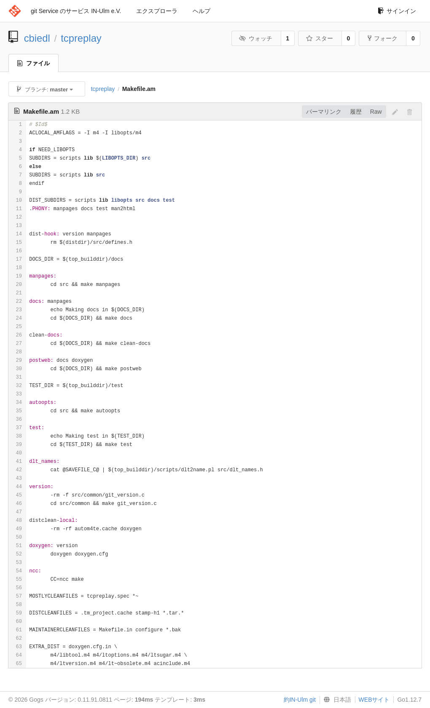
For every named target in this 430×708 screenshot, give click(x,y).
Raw (376, 111)
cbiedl (37, 38)
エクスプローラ (156, 11)
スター (319, 38)
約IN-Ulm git (300, 699)
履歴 (356, 111)
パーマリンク (323, 111)
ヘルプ (201, 11)
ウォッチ (255, 38)
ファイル (33, 63)
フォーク (383, 38)
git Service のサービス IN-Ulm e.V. (76, 11)
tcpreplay (81, 38)
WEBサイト (374, 699)
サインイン (397, 11)
